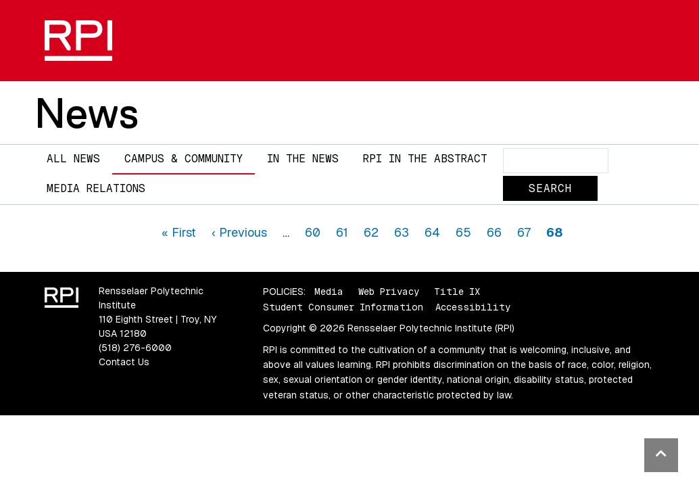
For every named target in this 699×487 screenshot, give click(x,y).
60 (312, 232)
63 (401, 232)
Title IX (457, 291)
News (86, 113)
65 (463, 232)
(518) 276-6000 (135, 348)
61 (342, 232)
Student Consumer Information (343, 307)
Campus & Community (183, 159)
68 (554, 232)
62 (371, 232)
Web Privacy (388, 291)
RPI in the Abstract (425, 159)
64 (432, 232)
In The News (303, 159)
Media (328, 291)
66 (494, 232)
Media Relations (96, 188)
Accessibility (472, 307)
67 (524, 232)
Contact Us (124, 362)
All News (73, 159)
